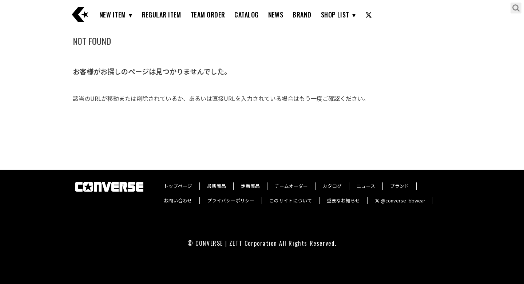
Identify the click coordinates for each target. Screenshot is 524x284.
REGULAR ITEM (161, 14)
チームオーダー (291, 185)
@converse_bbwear (400, 200)
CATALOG (246, 14)
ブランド (399, 185)
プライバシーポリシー (230, 200)
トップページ (178, 185)
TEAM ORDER (208, 14)
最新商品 (216, 185)
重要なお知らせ (343, 200)
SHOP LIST (335, 14)
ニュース (366, 185)
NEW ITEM (112, 14)
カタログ (332, 185)
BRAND (302, 14)
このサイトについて (290, 200)
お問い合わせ (178, 200)
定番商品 (250, 185)
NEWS (275, 14)
